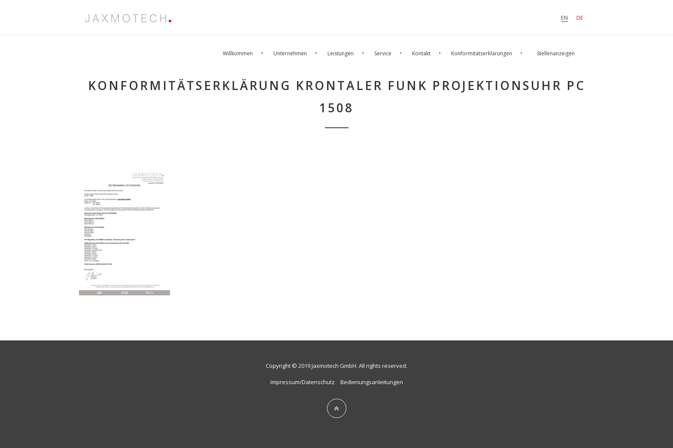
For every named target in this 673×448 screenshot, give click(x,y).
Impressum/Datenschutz (302, 382)
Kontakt (421, 53)
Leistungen (340, 53)
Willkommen (238, 53)
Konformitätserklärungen (481, 53)
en (564, 17)
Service (382, 53)
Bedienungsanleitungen (371, 382)
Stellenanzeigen (556, 53)
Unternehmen (290, 53)
